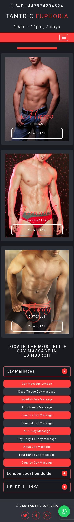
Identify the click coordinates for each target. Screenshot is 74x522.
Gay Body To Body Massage (37, 439)
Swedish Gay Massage (37, 399)
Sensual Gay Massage (37, 423)
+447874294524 (44, 5)
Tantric (37, 16)
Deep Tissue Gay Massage (37, 391)
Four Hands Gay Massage (37, 454)
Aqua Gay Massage (37, 446)
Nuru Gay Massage (37, 431)
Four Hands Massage (37, 407)
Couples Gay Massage (37, 415)
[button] (64, 511)
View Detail (37, 133)
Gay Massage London (37, 383)
